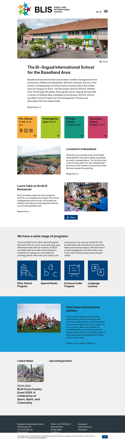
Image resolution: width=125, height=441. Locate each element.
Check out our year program (79, 343)
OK (105, 437)
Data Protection (85, 427)
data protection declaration (37, 438)
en (97, 11)
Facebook (55, 432)
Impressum (82, 424)
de (100, 11)
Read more (32, 107)
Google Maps (56, 429)
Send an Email (57, 427)
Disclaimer (82, 429)
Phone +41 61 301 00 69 (61, 424)
